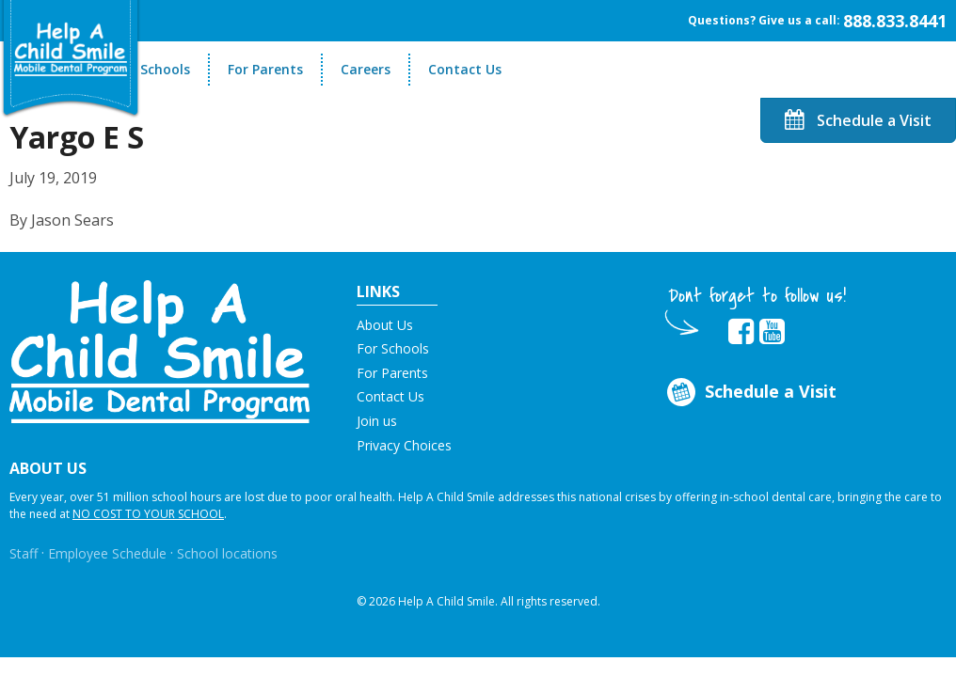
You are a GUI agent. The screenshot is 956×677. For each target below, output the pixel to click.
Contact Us (465, 69)
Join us (377, 421)
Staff (23, 553)
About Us (385, 325)
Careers (365, 69)
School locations (227, 553)
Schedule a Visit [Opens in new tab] (750, 392)
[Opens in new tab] (741, 332)
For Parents (265, 69)
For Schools (153, 69)
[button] (159, 349)
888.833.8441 (895, 20)
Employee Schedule (107, 553)
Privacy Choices (404, 445)
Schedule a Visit (858, 120)
